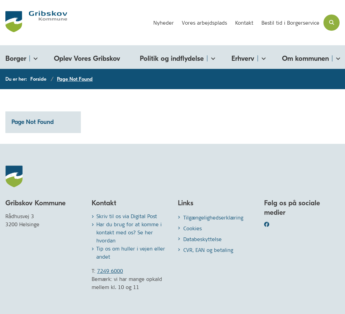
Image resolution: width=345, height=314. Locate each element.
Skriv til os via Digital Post (126, 216)
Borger (15, 58)
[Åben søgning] (331, 23)
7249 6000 (110, 271)
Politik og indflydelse (172, 58)
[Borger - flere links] (34, 57)
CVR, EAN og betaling (208, 250)
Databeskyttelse (202, 239)
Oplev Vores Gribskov (87, 58)
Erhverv (242, 58)
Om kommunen (305, 58)
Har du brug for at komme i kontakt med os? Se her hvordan (129, 232)
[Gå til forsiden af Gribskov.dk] (33, 22)
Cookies (192, 228)
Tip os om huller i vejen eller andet (130, 252)
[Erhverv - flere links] (262, 57)
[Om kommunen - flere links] (337, 57)
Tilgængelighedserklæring (213, 217)
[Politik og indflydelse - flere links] (212, 57)
